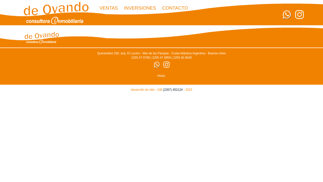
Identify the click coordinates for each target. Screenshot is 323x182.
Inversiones (140, 8)
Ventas (108, 8)
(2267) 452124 (173, 90)
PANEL (161, 75)
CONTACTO (175, 8)
